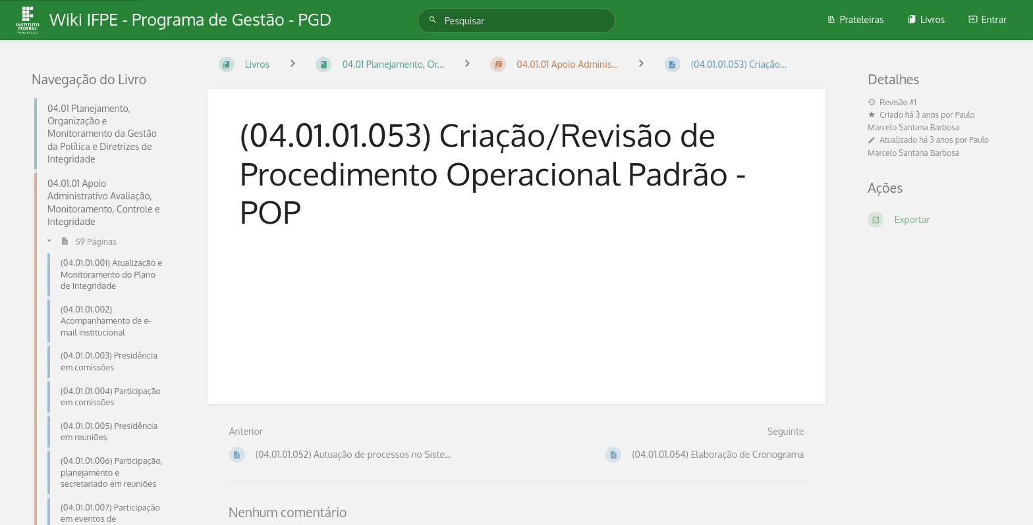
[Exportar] (934, 220)
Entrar (987, 19)
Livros (926, 19)
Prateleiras (855, 19)
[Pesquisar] (434, 20)
